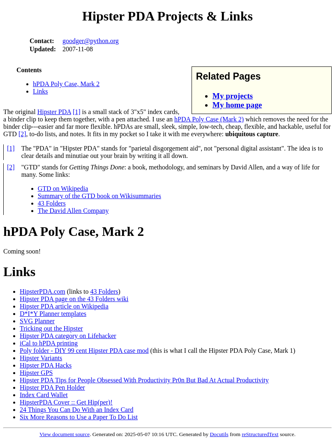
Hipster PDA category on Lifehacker (68, 335)
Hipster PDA (54, 111)
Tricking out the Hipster (51, 328)
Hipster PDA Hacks (46, 365)
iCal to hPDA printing (49, 343)
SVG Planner (37, 321)
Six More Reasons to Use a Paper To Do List (79, 417)
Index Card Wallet (44, 394)
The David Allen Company (73, 210)
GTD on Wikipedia (63, 188)
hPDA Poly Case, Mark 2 (66, 83)
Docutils (219, 434)
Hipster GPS (36, 372)
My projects (233, 95)
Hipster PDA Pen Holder (52, 387)
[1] (77, 111)
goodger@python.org (90, 40)
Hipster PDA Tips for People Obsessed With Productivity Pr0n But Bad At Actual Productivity (144, 380)
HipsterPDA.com (42, 291)
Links (40, 91)
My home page (237, 105)
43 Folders (52, 203)
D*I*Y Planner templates (53, 313)
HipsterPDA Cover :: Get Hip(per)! (66, 402)
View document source (64, 434)
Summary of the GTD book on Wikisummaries (99, 195)
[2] (22, 133)
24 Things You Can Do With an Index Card (77, 409)
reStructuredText (260, 434)
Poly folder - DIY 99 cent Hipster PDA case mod (84, 350)
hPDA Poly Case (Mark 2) (209, 119)
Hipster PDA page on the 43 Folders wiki (74, 298)
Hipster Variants (41, 357)
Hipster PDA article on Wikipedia (64, 306)
